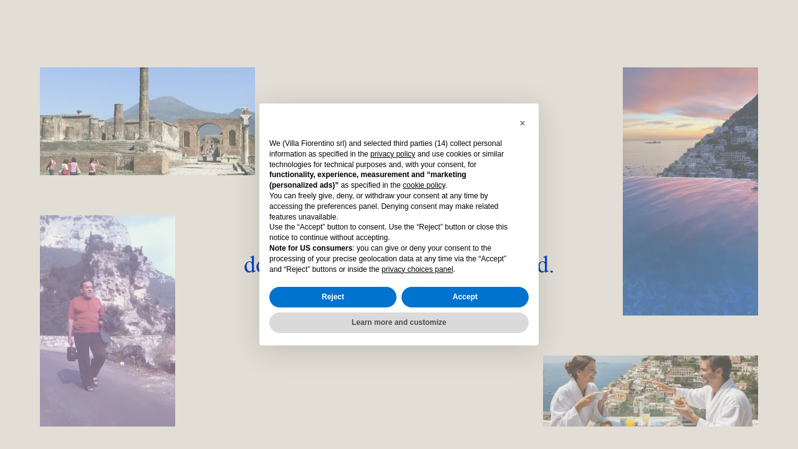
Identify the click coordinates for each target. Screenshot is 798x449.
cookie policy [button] (424, 185)
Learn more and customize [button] (399, 322)
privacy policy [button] (392, 154)
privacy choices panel (417, 269)
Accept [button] (465, 296)
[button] (522, 123)
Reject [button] (333, 296)
